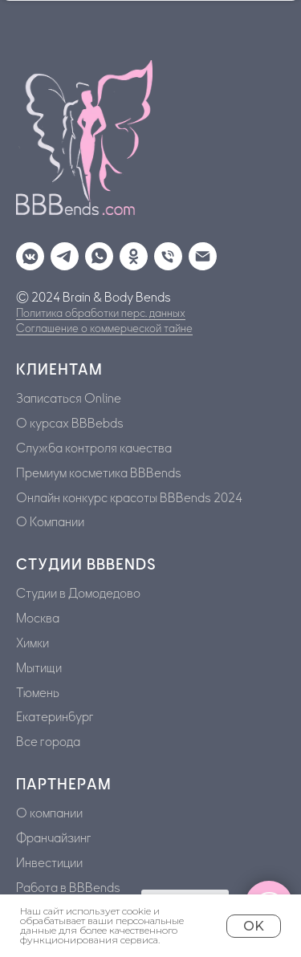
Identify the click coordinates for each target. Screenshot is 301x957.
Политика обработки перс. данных (100, 313)
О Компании (50, 522)
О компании (49, 813)
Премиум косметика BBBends (98, 473)
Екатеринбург (55, 717)
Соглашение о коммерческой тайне (104, 328)
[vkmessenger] (26, 252)
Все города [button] (48, 742)
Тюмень (37, 693)
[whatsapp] (95, 252)
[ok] (130, 252)
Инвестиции (49, 863)
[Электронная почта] (199, 252)
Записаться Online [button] (68, 398)
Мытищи (39, 668)
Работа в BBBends (68, 888)
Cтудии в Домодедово (78, 593)
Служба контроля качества (94, 448)
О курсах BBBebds (70, 423)
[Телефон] (164, 252)
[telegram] (61, 252)
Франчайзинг (54, 838)
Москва (37, 618)
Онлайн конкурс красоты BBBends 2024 (129, 498)
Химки (32, 643)
